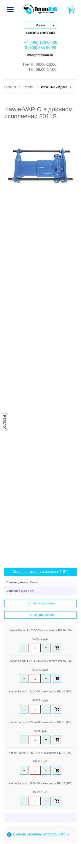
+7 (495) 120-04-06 (40, 42)
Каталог (5, 422)
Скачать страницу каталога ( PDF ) (40, 571)
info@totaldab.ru (39, 55)
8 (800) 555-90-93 (40, 48)
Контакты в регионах (40, 32)
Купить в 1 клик (41, 603)
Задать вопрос (41, 615)
